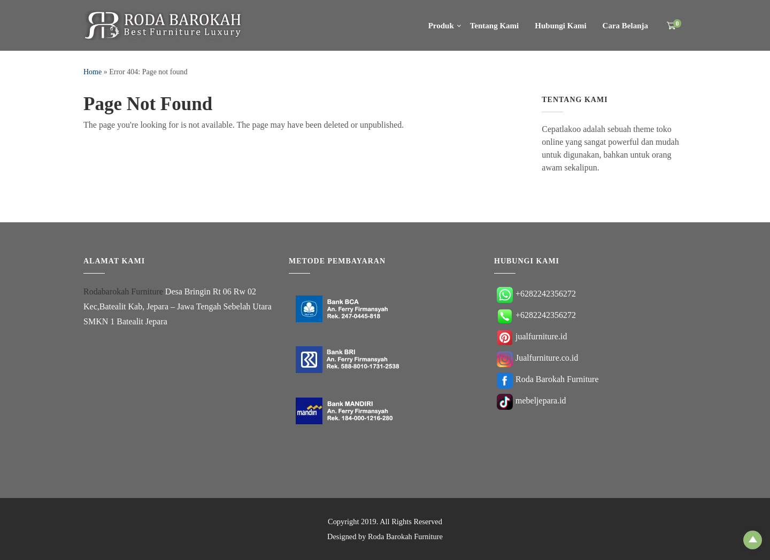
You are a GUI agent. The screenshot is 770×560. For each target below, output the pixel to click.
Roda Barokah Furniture (548, 379)
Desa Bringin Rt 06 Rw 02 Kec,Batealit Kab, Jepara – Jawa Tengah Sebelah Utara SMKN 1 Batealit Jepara (177, 306)
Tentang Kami (494, 25)
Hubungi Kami (560, 25)
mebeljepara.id (531, 400)
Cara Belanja (625, 25)
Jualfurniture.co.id (537, 357)
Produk (441, 25)
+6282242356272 (536, 293)
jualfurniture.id (532, 336)
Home (92, 72)
